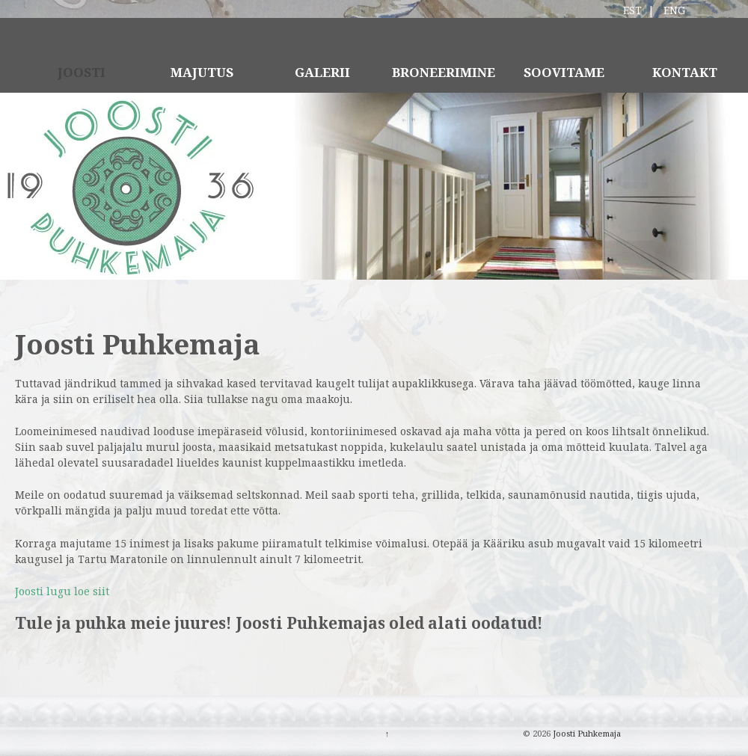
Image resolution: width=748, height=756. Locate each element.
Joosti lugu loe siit (62, 591)
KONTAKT (684, 72)
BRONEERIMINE (443, 72)
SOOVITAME (564, 72)
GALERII (322, 72)
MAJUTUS (202, 72)
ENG (674, 10)
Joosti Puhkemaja (586, 733)
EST (632, 10)
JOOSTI (81, 72)
